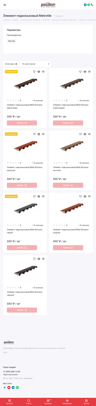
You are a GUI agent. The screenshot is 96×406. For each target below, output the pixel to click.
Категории (11, 64)
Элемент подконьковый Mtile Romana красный (24, 169)
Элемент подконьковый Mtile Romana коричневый (70, 106)
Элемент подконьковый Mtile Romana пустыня (70, 169)
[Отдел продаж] (92, 4)
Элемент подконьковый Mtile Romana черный (24, 294)
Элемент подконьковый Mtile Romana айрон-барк (24, 106)
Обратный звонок (10, 375)
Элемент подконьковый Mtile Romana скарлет (70, 231)
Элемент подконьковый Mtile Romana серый (24, 231)
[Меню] (4, 4)
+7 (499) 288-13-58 (11, 372)
